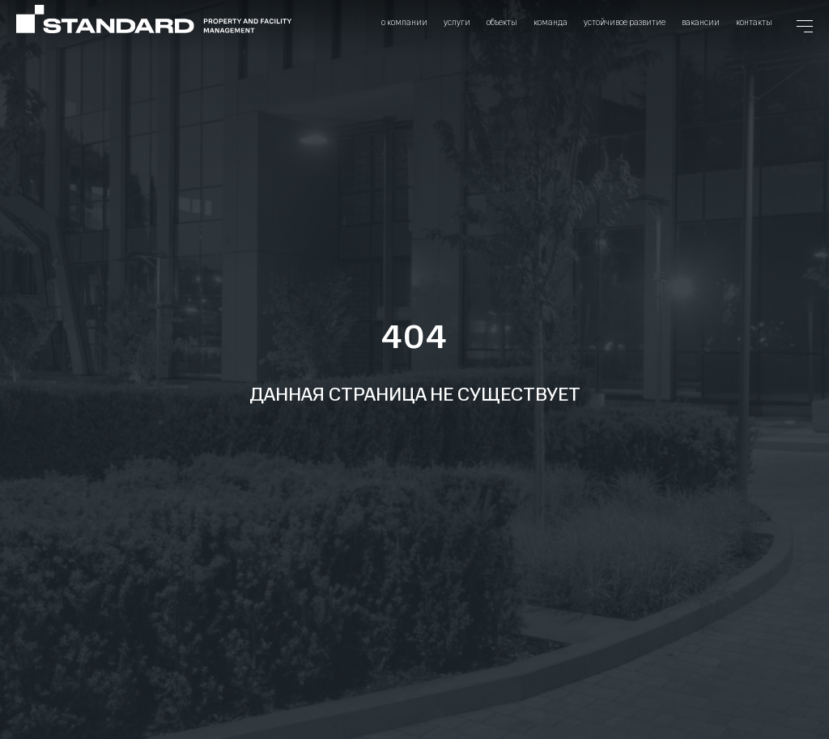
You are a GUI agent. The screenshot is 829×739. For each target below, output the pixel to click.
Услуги (457, 22)
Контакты (754, 22)
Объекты (502, 22)
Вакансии (701, 22)
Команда (551, 22)
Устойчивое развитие (624, 22)
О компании (404, 22)
